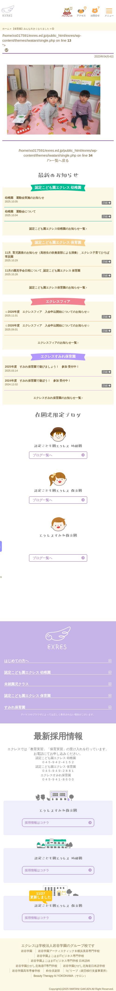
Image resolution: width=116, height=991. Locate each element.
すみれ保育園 (14, 707)
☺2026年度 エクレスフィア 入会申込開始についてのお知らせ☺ (47, 311)
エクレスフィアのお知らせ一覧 (58, 342)
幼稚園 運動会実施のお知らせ (24, 197)
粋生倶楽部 (53, 970)
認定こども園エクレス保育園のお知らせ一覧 (58, 287)
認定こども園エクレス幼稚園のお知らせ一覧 (58, 228)
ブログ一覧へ (42, 455)
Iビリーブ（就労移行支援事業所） (87, 970)
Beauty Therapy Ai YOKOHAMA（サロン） (60, 976)
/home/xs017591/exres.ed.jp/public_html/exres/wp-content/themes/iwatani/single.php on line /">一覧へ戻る (58, 155)
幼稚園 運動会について (20, 211)
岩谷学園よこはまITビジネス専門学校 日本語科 (60, 960)
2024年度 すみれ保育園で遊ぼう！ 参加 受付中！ (38, 380)
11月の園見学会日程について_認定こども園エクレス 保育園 (44, 270)
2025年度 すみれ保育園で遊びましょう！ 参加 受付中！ (42, 366)
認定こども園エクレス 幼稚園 (27, 672)
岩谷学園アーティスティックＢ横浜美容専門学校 (69, 951)
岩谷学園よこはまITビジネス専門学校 (60, 955)
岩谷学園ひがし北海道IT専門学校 (36, 965)
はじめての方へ (16, 661)
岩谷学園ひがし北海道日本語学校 (84, 965)
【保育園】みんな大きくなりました (30, 28)
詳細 (106, 202)
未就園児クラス (16, 684)
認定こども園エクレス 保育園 (27, 696)
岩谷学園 (26, 951)
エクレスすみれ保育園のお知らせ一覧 (58, 398)
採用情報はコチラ (37, 822)
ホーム (5, 28)
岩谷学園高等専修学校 (26, 970)
